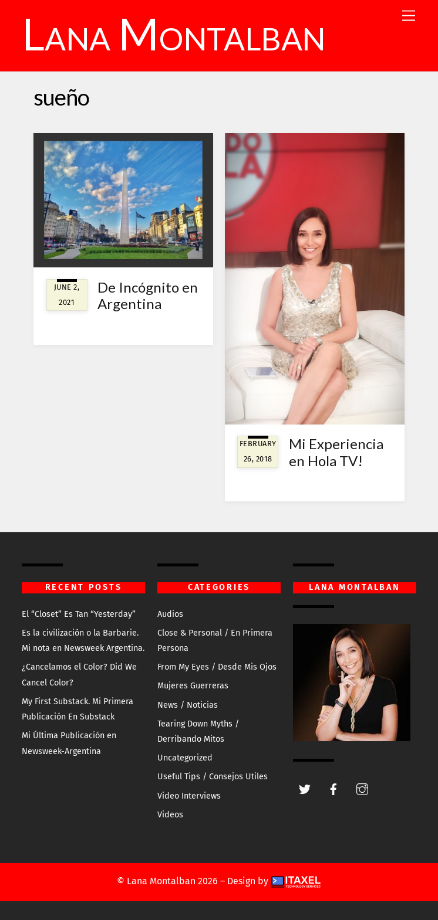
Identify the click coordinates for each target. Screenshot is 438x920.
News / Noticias (187, 705)
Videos (170, 815)
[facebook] (333, 788)
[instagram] (362, 788)
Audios (170, 614)
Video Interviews (189, 796)
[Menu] (408, 16)
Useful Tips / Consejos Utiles (212, 777)
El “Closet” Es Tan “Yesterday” (79, 614)
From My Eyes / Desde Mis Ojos (217, 667)
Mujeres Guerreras (192, 686)
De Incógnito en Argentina (147, 296)
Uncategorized (185, 758)
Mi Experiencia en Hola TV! (336, 452)
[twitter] (304, 788)
